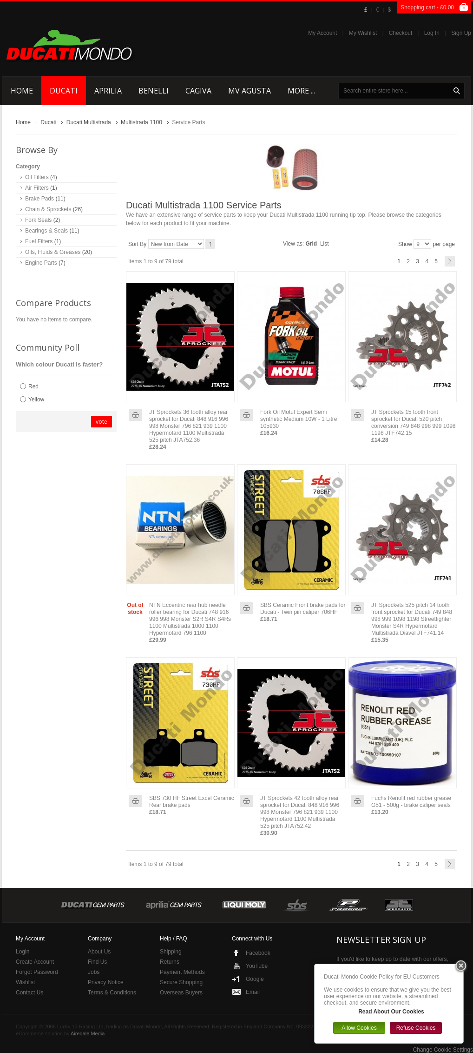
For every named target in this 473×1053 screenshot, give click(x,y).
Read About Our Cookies (391, 1011)
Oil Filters (37, 177)
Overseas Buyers (181, 992)
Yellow (36, 399)
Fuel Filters (39, 241)
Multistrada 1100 (141, 122)
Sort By (137, 244)
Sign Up (461, 33)
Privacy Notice (106, 982)
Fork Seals (38, 220)
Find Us (97, 962)
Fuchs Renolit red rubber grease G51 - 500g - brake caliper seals (411, 801)
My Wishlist (363, 33)
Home (23, 122)
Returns (169, 962)
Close (461, 966)
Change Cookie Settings (443, 1049)
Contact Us (29, 992)
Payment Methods (182, 972)
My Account (322, 33)
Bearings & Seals (46, 230)
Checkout (401, 33)
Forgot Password (37, 972)
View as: (293, 243)
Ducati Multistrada (88, 122)
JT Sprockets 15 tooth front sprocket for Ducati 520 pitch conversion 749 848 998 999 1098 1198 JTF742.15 (413, 422)
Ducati (48, 122)
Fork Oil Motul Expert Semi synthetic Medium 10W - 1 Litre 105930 (298, 419)
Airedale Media (88, 1033)
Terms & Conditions (112, 992)
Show (405, 244)
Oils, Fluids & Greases (52, 252)
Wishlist (25, 982)
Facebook (258, 953)
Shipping (171, 951)
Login (22, 951)
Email (253, 992)
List (324, 243)
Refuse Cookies (416, 1028)
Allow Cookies (359, 1028)
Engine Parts (41, 263)
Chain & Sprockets (48, 209)
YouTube (257, 966)
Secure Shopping (181, 982)
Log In (432, 33)
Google (255, 979)
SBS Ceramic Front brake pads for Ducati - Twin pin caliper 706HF (302, 608)
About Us (99, 951)
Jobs (93, 972)
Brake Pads (39, 198)
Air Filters (37, 188)
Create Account (35, 962)
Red (33, 386)
